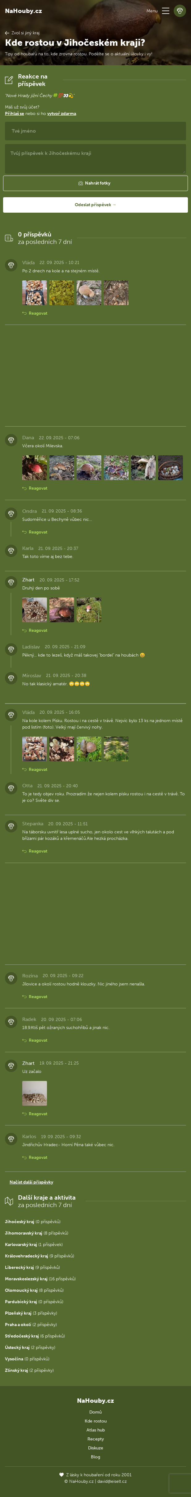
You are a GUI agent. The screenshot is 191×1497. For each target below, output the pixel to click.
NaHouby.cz (23, 11)
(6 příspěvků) (35, 1336)
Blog (95, 1457)
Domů (95, 1412)
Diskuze (95, 1448)
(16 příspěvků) (40, 1279)
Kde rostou (96, 1421)
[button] (166, 11)
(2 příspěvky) (31, 1324)
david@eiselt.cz (112, 1481)
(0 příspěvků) (33, 1221)
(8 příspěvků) (36, 1233)
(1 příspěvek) (34, 1244)
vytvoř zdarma (61, 113)
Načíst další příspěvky (31, 1182)
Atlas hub (96, 1430)
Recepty (95, 1439)
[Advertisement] (95, 375)
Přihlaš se (14, 113)
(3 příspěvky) (31, 1313)
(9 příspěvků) (39, 1256)
